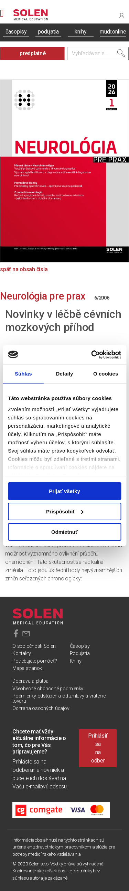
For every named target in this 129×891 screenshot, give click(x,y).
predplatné (33, 53)
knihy (81, 31)
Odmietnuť (64, 531)
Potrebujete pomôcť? (34, 661)
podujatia (48, 31)
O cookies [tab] (105, 374)
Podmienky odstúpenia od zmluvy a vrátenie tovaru (59, 698)
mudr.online (113, 31)
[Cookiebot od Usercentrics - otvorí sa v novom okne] (92, 354)
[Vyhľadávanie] (98, 53)
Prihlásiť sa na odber (98, 748)
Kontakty (21, 653)
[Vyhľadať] (121, 53)
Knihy (76, 661)
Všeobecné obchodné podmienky (47, 689)
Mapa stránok (27, 668)
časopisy (16, 31)
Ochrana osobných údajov (40, 708)
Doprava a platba (30, 681)
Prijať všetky (64, 491)
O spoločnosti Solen (33, 646)
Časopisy (80, 646)
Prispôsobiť (65, 511)
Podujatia (80, 653)
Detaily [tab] (64, 374)
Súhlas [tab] (23, 374)
